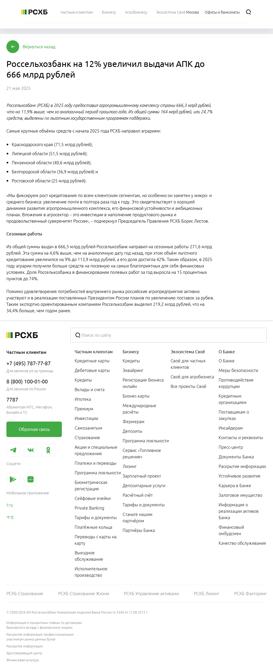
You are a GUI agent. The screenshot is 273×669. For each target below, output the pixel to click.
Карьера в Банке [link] (235, 485)
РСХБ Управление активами (151, 593)
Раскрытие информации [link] (242, 466)
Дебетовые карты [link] (92, 370)
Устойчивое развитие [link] (239, 476)
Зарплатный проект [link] (142, 476)
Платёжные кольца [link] (93, 527)
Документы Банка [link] (236, 456)
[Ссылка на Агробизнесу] (136, 12)
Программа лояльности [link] (98, 472)
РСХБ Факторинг (250, 593)
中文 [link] (10, 517)
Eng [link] (10, 505)
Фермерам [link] (133, 421)
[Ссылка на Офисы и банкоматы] (222, 12)
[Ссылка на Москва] (192, 12)
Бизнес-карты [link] (136, 396)
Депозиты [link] (132, 431)
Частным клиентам (94, 351)
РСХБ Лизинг (206, 593)
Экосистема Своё (188, 351)
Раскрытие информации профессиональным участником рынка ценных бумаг (40, 637)
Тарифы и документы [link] (96, 517)
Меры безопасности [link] (238, 370)
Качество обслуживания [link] (242, 543)
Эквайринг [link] (133, 370)
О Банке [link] (227, 360)
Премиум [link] (84, 408)
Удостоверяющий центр (24, 653)
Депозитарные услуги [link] (144, 485)
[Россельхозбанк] (34, 12)
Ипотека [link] (83, 399)
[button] (39, 46)
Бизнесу (131, 351)
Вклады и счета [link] (90, 389)
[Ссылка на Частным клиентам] (76, 12)
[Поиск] (248, 12)
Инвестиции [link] (86, 418)
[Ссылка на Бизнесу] (109, 12)
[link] (34, 429)
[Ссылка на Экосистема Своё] (171, 12)
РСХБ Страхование (24, 593)
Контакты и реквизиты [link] (241, 437)
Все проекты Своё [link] (188, 386)
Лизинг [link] (129, 466)
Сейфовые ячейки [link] (93, 498)
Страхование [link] (87, 437)
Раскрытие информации (24, 646)
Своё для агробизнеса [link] (192, 376)
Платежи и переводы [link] (96, 463)
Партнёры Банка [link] (139, 530)
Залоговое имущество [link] (240, 495)
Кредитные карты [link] (92, 360)
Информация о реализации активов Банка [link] (239, 511)
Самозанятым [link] (88, 428)
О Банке (227, 351)
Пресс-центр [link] (231, 447)
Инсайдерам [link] (231, 428)
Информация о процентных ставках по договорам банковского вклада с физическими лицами (44, 625)
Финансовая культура (22, 660)
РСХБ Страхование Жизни (83, 593)
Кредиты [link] (83, 380)
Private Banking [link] (89, 508)
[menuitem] (76, 12)
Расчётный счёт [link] (138, 495)
